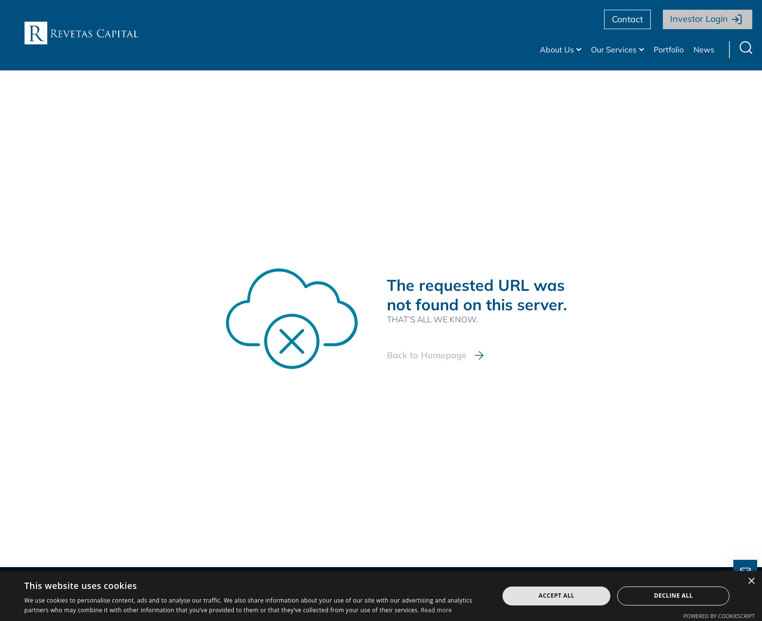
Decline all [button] (673, 595)
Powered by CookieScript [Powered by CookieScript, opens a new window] (719, 616)
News (703, 49)
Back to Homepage (427, 355)
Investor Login (699, 18)
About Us (557, 49)
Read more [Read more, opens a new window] (436, 610)
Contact (627, 19)
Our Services (614, 49)
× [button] (751, 581)
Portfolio (669, 49)
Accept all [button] (556, 595)
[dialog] (381, 596)
